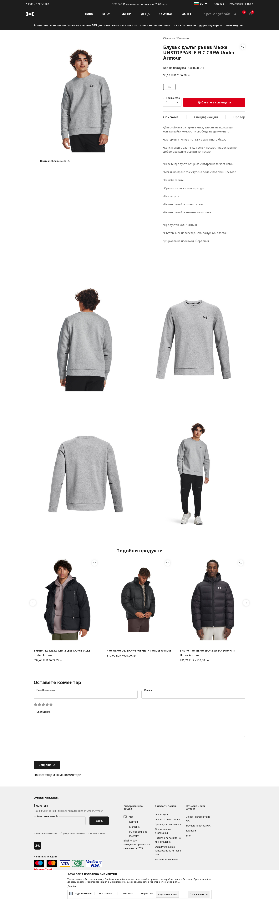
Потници (183, 38)
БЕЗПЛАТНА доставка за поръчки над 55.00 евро (139, 4)
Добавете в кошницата (214, 102)
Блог (189, 835)
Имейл (148, 690)
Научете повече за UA (198, 825)
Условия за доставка (166, 859)
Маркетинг (147, 893)
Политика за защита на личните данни (168, 839)
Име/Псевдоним (46, 690)
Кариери (191, 830)
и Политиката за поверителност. (91, 833)
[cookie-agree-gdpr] (199, 894)
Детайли (72, 886)
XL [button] (169, 86)
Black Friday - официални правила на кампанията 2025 (137, 844)
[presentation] (63, 749)
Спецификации (206, 117)
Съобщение (43, 711)
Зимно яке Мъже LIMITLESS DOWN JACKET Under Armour (63, 653)
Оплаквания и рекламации (163, 831)
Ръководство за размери (138, 833)
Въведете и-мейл (47, 816)
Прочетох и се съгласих (70, 833)
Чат (131, 816)
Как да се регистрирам (167, 819)
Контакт (133, 821)
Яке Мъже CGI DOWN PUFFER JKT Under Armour (139, 650)
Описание (171, 117)
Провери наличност (249, 117)
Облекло (169, 38)
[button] (242, 57)
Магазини (134, 826)
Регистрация (236, 4)
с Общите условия (66, 833)
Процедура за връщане (168, 824)
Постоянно (105, 893)
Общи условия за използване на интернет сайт (168, 850)
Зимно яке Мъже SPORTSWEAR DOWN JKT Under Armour (208, 653)
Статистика (126, 893)
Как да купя (161, 814)
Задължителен (83, 893)
